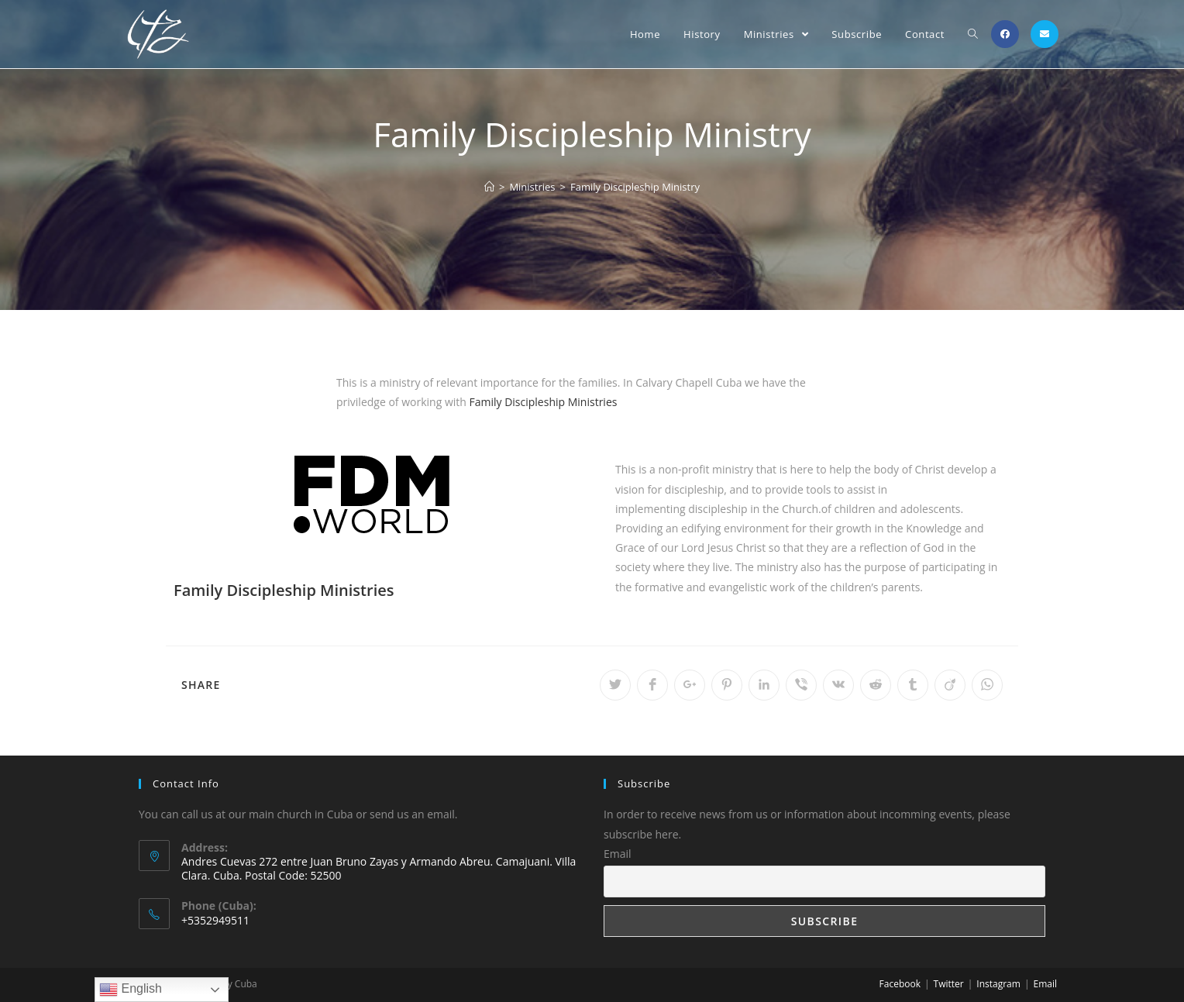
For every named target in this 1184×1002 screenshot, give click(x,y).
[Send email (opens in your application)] (1044, 34)
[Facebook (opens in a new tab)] (1005, 34)
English (130, 989)
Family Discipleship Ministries (543, 401)
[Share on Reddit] (875, 685)
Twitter (949, 983)
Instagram (998, 983)
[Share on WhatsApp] (987, 685)
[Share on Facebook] (652, 685)
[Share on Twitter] (615, 685)
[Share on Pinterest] (726, 685)
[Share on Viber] (801, 685)
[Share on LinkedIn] (764, 685)
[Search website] (973, 34)
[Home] (489, 187)
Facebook (900, 983)
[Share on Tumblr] (912, 685)
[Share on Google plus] (689, 685)
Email (618, 853)
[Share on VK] (838, 685)
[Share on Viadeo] (949, 685)
